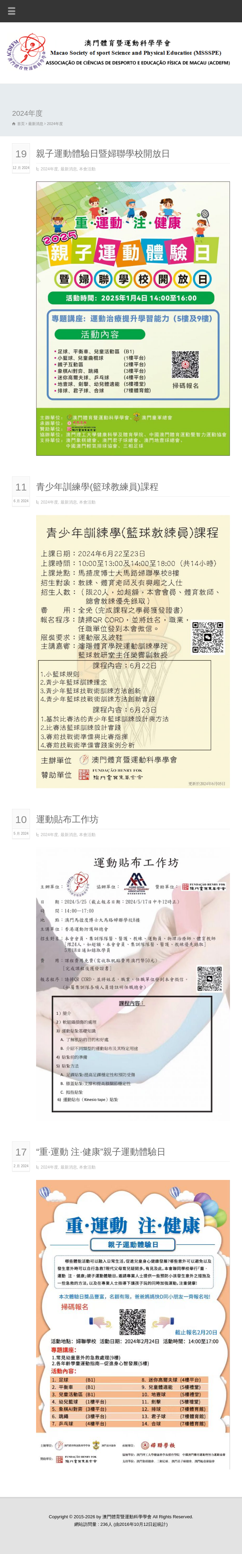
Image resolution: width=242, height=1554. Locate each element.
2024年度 (49, 169)
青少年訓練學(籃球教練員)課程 (97, 487)
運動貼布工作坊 (67, 819)
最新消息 (68, 169)
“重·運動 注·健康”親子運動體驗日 (101, 1152)
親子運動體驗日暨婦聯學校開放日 (103, 153)
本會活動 (87, 169)
